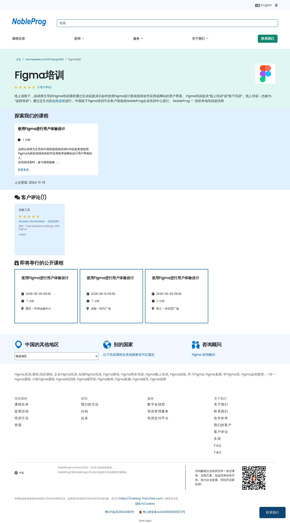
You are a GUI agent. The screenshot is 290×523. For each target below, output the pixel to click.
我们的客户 (223, 425)
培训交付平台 (158, 418)
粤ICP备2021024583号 (119, 512)
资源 (18, 425)
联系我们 (272, 512)
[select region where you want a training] (56, 356)
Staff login (145, 520)
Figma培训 (74, 59)
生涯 (217, 438)
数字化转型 (156, 404)
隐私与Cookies (145, 504)
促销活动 (21, 411)
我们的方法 (90, 404)
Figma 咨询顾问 (203, 354)
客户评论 (221, 431)
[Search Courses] (167, 23)
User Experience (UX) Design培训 (44, 59)
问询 (84, 411)
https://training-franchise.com (141, 498)
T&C (218, 452)
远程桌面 (58, 101)
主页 (18, 59)
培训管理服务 (158, 411)
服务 (136, 38)
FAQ (218, 445)
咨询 (77, 38)
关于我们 (199, 38)
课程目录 (18, 38)
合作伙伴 (221, 418)
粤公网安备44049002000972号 (164, 512)
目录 (84, 418)
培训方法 (21, 418)
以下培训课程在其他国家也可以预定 (129, 354)
